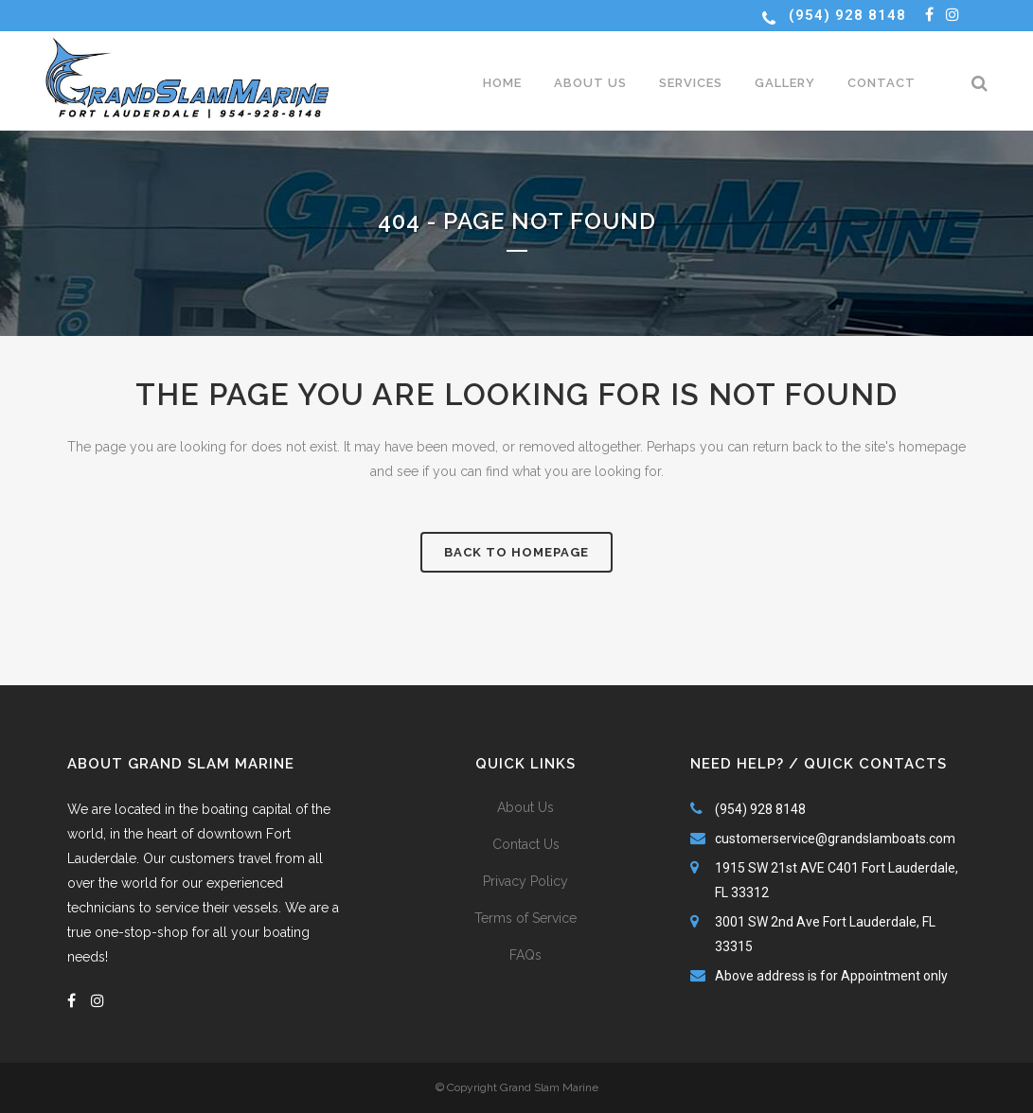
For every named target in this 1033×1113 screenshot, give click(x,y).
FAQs (525, 955)
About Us (525, 807)
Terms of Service (525, 918)
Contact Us (526, 844)
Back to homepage (516, 552)
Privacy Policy (525, 881)
